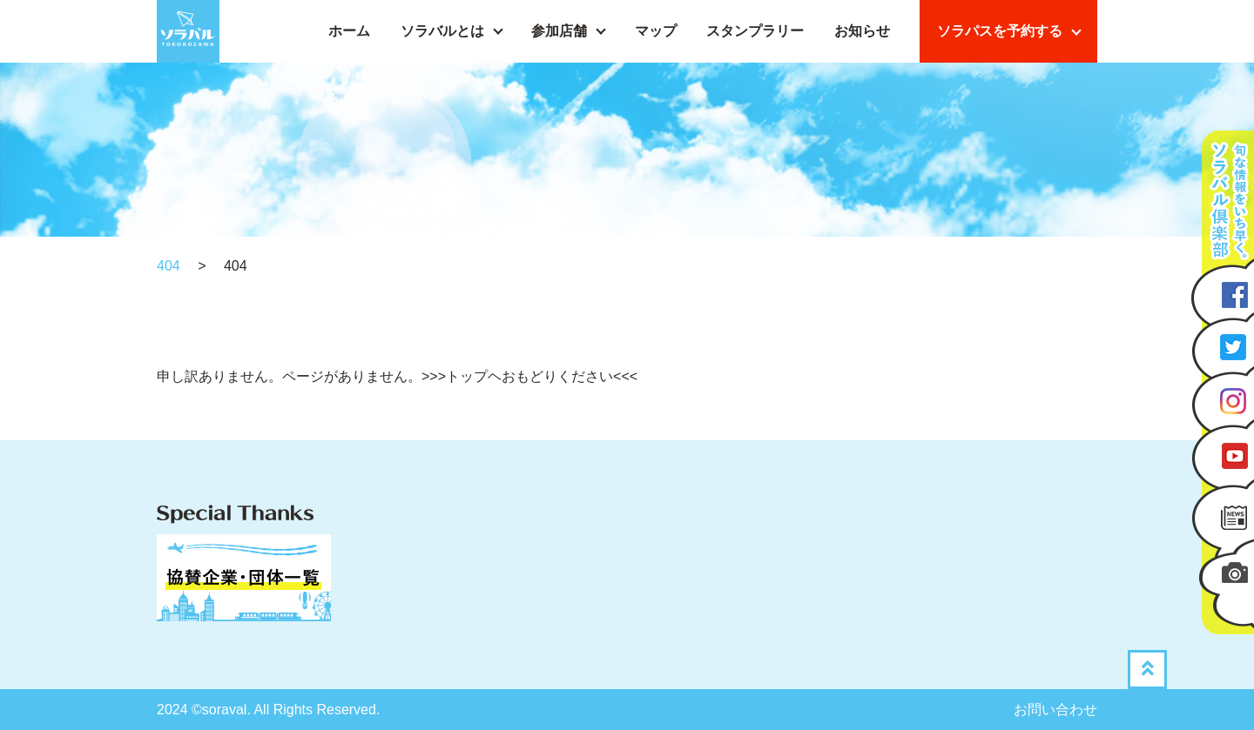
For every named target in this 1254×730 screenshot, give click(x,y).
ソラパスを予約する (999, 30)
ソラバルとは (442, 30)
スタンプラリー (755, 30)
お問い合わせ (1055, 709)
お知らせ (862, 30)
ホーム (349, 30)
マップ (656, 30)
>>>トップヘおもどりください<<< (529, 376)
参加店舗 (559, 30)
